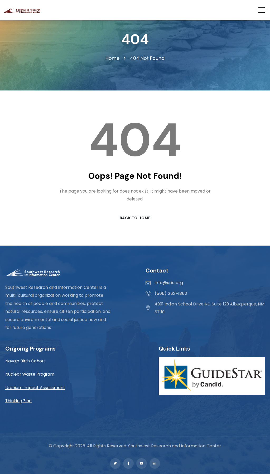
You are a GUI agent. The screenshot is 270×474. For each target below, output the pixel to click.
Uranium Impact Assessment (35, 388)
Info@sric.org (169, 283)
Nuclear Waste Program (30, 374)
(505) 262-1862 (171, 293)
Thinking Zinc (18, 401)
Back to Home (135, 218)
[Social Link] (115, 463)
